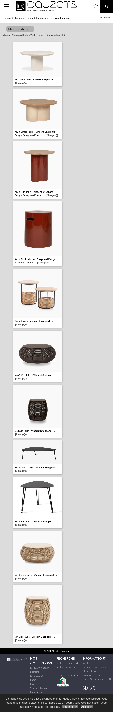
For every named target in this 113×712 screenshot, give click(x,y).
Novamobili (36, 684)
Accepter (87, 706)
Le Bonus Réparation (67, 675)
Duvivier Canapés (39, 668)
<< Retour (105, 17)
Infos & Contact (91, 671)
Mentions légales (92, 663)
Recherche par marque (68, 667)
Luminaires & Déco (40, 692)
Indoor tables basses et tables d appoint (48, 18)
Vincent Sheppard (14, 18)
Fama (33, 680)
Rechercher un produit (68, 663)
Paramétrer (70, 706)
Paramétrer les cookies (95, 667)
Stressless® (36, 676)
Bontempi (35, 672)
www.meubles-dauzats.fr (96, 675)
